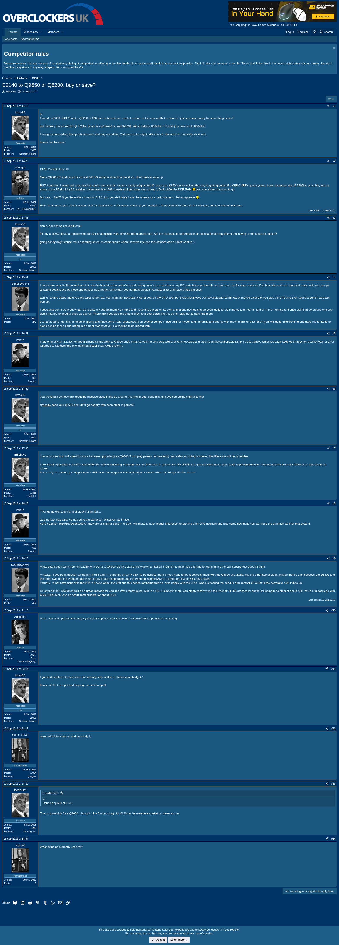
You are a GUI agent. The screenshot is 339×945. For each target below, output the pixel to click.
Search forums (30, 39)
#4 (334, 277)
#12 (333, 728)
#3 (334, 217)
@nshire (45, 405)
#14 (333, 838)
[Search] (325, 32)
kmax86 (11, 91)
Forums (12, 31)
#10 (333, 610)
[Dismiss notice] (333, 48)
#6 (334, 388)
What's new (31, 31)
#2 (334, 161)
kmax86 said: (50, 793)
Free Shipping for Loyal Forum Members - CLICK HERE (263, 25)
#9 (334, 558)
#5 (334, 333)
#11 (333, 668)
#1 (334, 106)
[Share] (328, 106)
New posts (11, 39)
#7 (334, 448)
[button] (41, 32)
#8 (334, 503)
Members (53, 31)
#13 (333, 783)
